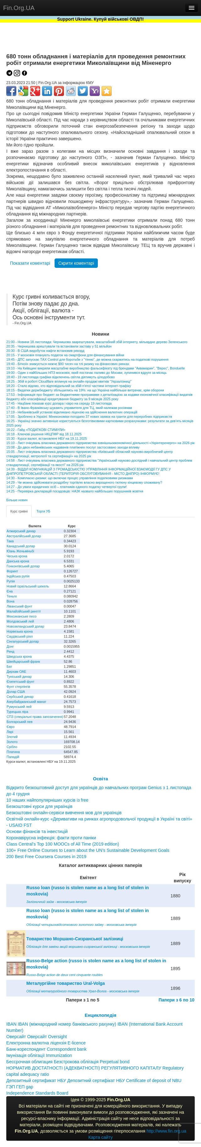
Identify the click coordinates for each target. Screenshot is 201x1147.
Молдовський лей (20, 621)
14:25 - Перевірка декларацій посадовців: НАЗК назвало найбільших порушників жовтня (74, 491)
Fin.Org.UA (18, 7)
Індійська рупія (18, 576)
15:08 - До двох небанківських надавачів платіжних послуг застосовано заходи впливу (73, 447)
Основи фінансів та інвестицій (37, 831)
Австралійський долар (24, 536)
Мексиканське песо (21, 616)
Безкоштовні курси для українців (39, 806)
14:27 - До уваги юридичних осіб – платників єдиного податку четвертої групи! (66, 487)
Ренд (10, 651)
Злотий (12, 737)
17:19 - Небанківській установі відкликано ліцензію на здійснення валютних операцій (71, 412)
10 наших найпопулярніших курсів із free (47, 800)
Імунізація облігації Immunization (39, 1055)
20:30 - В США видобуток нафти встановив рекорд (45, 351)
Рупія (11, 581)
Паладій (13, 757)
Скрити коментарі (76, 263)
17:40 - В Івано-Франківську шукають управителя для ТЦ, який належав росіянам (69, 408)
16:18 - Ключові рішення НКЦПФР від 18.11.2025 (44, 434)
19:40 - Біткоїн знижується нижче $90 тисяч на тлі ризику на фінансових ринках (67, 364)
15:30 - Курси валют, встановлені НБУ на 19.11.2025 (46, 438)
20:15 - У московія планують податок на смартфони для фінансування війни (65, 355)
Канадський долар (21, 546)
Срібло (12, 747)
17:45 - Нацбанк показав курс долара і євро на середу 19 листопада (59, 403)
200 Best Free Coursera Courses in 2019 (46, 856)
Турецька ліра (17, 712)
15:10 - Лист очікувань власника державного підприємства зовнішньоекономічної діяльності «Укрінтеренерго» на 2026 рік (100, 443)
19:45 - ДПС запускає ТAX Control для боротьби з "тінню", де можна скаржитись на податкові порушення (87, 359)
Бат (9, 666)
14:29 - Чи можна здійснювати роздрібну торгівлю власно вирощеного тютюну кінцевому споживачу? (84, 482)
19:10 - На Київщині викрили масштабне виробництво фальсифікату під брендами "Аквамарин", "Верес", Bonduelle (95, 368)
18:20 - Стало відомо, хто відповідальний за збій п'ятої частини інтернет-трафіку (68, 386)
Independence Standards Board (37, 1093)
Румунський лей (19, 707)
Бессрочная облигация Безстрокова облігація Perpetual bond (68, 1061)
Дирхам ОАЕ (16, 671)
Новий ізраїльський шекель (28, 586)
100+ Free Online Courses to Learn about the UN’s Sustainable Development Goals (87, 850)
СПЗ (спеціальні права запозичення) (35, 717)
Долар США (16, 691)
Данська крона (18, 561)
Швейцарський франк (23, 661)
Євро (10, 727)
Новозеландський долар (25, 626)
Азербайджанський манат (26, 702)
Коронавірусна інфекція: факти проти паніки (51, 837)
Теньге (12, 596)
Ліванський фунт (19, 606)
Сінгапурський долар (23, 641)
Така (10, 541)
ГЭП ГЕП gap (19, 1086)
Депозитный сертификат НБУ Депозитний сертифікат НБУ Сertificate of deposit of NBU (94, 1080)
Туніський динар (19, 676)
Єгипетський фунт (20, 681)
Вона (10, 601)
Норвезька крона (20, 631)
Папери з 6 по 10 (176, 999)
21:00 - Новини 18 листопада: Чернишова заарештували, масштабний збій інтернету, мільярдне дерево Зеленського (97, 342)
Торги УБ (43, 511)
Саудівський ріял (20, 636)
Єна (10, 591)
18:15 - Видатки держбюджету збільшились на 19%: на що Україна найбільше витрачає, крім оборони (85, 390)
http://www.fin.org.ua (166, 1131)
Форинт (12, 571)
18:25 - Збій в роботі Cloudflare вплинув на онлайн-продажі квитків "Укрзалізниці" (68, 381)
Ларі (10, 732)
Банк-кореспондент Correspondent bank (46, 1049)
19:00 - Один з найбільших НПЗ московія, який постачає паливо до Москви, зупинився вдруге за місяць (86, 372)
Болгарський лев (20, 722)
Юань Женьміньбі (20, 551)
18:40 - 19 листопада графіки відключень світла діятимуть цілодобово (60, 377)
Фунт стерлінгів (18, 686)
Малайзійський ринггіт (24, 611)
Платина (13, 752)
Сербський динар (20, 696)
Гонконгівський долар (23, 566)
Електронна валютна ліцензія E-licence (46, 1042)
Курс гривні (19, 511)
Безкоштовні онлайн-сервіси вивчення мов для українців (64, 812)
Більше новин (17, 500)
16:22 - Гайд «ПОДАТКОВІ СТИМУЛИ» (36, 430)
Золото (12, 742)
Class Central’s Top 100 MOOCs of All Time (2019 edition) (62, 844)
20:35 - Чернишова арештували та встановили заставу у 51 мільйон (59, 346)
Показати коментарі (30, 263)
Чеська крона (17, 556)
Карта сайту (100, 1137)
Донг (10, 646)
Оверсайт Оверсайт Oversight (36, 1036)
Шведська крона (19, 656)
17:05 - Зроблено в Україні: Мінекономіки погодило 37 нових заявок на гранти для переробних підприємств (89, 416)
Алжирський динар (21, 531)
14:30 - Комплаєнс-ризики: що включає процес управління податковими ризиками (69, 478)
